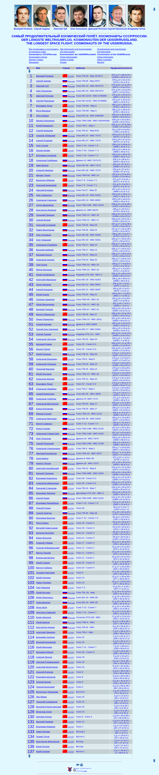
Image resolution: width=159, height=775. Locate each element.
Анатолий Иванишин (46, 279)
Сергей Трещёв (43, 334)
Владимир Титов (44, 106)
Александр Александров (48, 448)
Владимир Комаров (45, 726)
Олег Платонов (43, 438)
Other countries (104, 60)
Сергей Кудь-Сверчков (47, 329)
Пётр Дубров (42, 116)
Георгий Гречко (43, 508)
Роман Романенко (45, 319)
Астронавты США (37, 52)
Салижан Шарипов (45, 299)
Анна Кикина (42, 458)
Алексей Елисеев (44, 672)
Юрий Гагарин (43, 751)
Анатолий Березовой (46, 185)
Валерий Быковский (46, 642)
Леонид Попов (43, 349)
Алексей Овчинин (44, 170)
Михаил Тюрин (43, 175)
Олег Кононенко (44, 91)
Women (100, 62)
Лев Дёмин (41, 697)
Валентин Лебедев (45, 180)
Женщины (34, 62)
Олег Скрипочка (44, 195)
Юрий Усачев (42, 294)
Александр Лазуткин (46, 339)
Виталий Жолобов (45, 533)
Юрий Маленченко (45, 304)
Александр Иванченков (47, 483)
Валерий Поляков (44, 76)
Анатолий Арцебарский (47, 468)
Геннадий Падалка (45, 215)
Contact (85, 771)
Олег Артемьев (43, 235)
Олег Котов (41, 265)
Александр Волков (45, 379)
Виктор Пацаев (43, 553)
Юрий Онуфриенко (45, 274)
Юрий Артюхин (43, 577)
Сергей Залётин (44, 513)
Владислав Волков (45, 558)
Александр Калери (45, 260)
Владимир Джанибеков (47, 503)
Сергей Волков (43, 220)
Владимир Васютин (45, 518)
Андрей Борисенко (45, 394)
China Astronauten (68, 57)
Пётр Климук (42, 523)
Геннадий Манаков (45, 369)
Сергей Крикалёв (44, 130)
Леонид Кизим (43, 150)
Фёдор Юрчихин (44, 270)
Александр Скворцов (46, 200)
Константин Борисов (46, 210)
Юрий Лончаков (44, 374)
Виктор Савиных (44, 424)
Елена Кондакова (44, 409)
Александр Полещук (46, 364)
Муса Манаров (43, 111)
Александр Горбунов (46, 399)
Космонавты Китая (38, 57)
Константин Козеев (45, 627)
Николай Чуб (42, 86)
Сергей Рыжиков (44, 140)
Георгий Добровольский (47, 548)
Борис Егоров (42, 746)
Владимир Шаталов (45, 677)
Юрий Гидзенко (43, 354)
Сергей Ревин (43, 498)
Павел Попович (43, 582)
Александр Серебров (46, 245)
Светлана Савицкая (46, 612)
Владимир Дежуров (45, 493)
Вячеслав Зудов (44, 712)
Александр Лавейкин (46, 389)
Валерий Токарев (44, 309)
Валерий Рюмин (44, 344)
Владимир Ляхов (44, 384)
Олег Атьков (42, 145)
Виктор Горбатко (44, 568)
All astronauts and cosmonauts (111, 49)
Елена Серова (43, 428)
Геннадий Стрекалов (46, 488)
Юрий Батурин (43, 592)
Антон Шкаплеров (45, 205)
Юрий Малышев (44, 647)
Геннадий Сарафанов (46, 702)
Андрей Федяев (43, 324)
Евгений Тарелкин (45, 473)
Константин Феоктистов (47, 741)
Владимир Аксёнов (45, 637)
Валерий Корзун (44, 255)
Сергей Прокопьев (45, 101)
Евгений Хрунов (44, 717)
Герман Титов (42, 736)
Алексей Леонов (44, 657)
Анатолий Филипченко (47, 667)
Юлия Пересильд (44, 597)
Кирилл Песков (43, 463)
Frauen (63, 62)
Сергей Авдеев (43, 81)
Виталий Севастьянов (47, 528)
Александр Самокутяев (47, 433)
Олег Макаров (43, 587)
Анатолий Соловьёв (46, 225)
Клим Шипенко (43, 602)
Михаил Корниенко (45, 121)
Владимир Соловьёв (46, 155)
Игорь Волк (41, 607)
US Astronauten (67, 52)
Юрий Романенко (44, 125)
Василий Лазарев (44, 722)
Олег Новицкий (43, 240)
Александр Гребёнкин (46, 160)
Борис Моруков (43, 617)
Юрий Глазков (43, 563)
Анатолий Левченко (45, 632)
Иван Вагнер (42, 165)
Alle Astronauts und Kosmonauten (76, 49)
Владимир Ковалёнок (46, 478)
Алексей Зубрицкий (45, 135)
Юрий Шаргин (43, 622)
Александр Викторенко (47, 404)
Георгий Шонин (43, 682)
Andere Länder (67, 60)
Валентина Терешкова (47, 692)
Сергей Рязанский (45, 443)
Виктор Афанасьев (45, 314)
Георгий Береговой (45, 687)
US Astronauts (104, 52)
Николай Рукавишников (47, 662)
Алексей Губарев (44, 543)
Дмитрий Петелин (44, 96)
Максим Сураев (43, 414)
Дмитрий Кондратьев (46, 453)
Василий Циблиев (45, 250)
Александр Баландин (46, 359)
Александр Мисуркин (46, 419)
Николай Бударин (44, 190)
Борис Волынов (43, 538)
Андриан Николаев (45, 573)
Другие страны (36, 60)
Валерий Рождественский (48, 707)
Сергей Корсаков (44, 289)
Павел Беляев (43, 731)
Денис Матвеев (43, 284)
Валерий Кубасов (44, 652)
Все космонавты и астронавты (44, 49)
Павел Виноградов (45, 230)
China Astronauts (105, 57)
